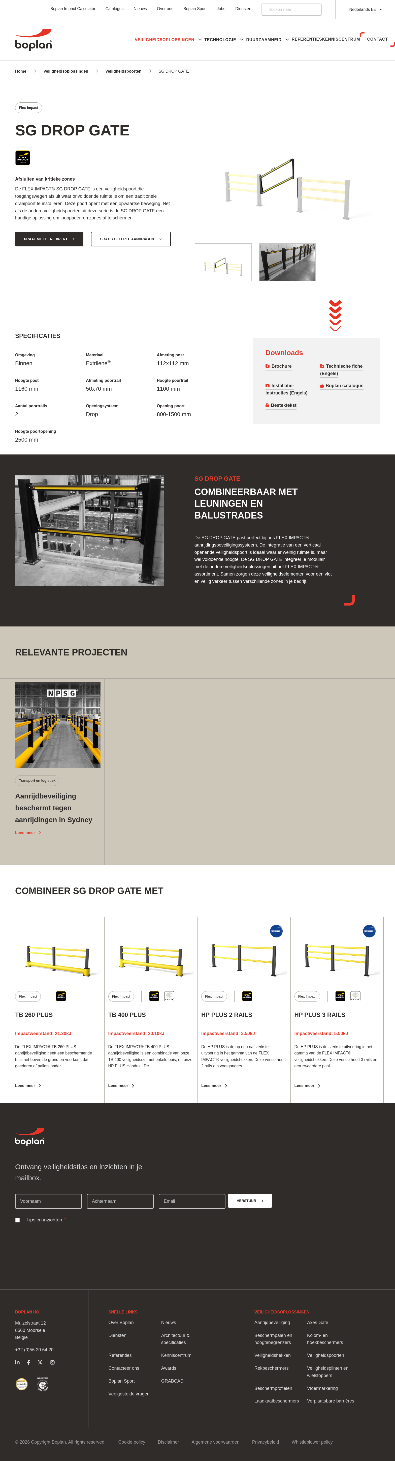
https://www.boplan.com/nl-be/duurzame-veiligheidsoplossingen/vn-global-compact (42, 1384)
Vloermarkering (322, 1388)
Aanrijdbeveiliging (272, 1322)
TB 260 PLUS (34, 1014)
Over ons (165, 9)
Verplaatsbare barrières (330, 1400)
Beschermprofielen (273, 1388)
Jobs (221, 9)
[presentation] (53, 1236)
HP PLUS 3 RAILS (319, 1014)
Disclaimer (168, 1442)
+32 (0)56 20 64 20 (34, 1349)
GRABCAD (172, 1381)
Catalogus (114, 9)
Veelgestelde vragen (129, 1393)
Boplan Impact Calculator (72, 9)
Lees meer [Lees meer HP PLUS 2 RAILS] (211, 1085)
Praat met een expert (46, 239)
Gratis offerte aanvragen (127, 239)
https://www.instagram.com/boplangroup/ (52, 1362)
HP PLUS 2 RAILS (226, 1014)
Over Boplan (121, 1322)
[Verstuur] (250, 1201)
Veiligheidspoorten (123, 71)
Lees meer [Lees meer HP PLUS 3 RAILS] (304, 1085)
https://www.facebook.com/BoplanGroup (28, 1362)
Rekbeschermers (271, 1368)
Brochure (282, 366)
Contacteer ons (124, 1368)
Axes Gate (317, 1322)
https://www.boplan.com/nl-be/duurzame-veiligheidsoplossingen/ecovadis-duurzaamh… (21, 1384)
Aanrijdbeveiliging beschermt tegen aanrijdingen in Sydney (53, 808)
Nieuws (140, 9)
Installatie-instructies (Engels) (287, 389)
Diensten (243, 9)
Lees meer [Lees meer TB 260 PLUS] (25, 1085)
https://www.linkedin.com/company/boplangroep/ (17, 1362)
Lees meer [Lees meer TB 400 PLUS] (118, 1085)
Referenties (279, 39)
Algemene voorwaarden (216, 1442)
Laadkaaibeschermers (276, 1400)
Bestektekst (284, 405)
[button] (108, 39)
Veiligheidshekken (272, 1355)
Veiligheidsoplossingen (65, 71)
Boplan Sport (195, 9)
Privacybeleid (265, 1442)
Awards (168, 1368)
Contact (371, 39)
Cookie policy (131, 1442)
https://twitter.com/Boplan (40, 1362)
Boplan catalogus (345, 385)
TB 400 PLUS (127, 1014)
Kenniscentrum (325, 39)
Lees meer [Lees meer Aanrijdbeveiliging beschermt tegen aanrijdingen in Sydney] (25, 832)
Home (20, 71)
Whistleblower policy (312, 1442)
